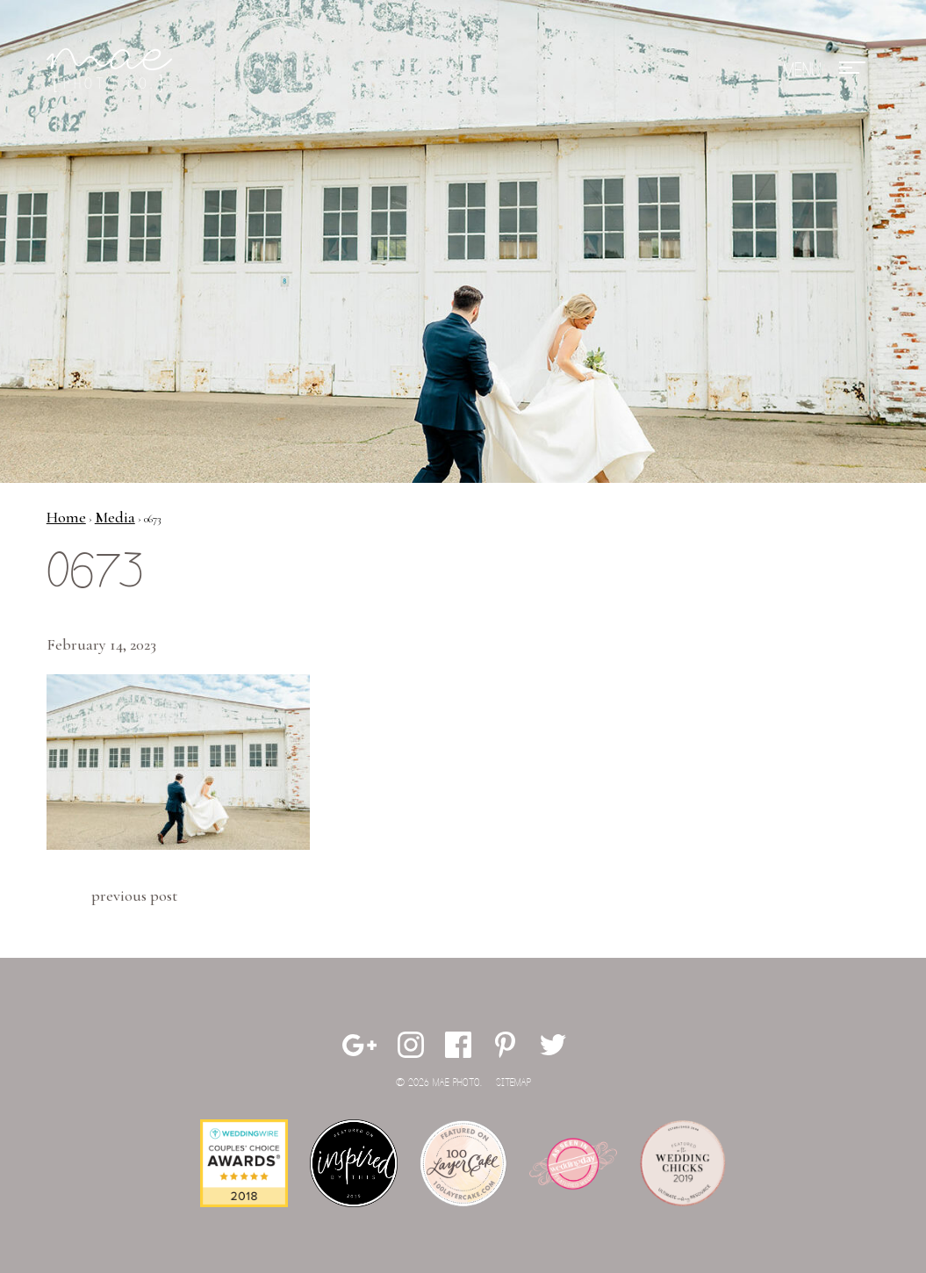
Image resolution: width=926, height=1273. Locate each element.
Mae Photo (112, 70)
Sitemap (513, 1083)
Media (115, 517)
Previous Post (134, 895)
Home (66, 517)
